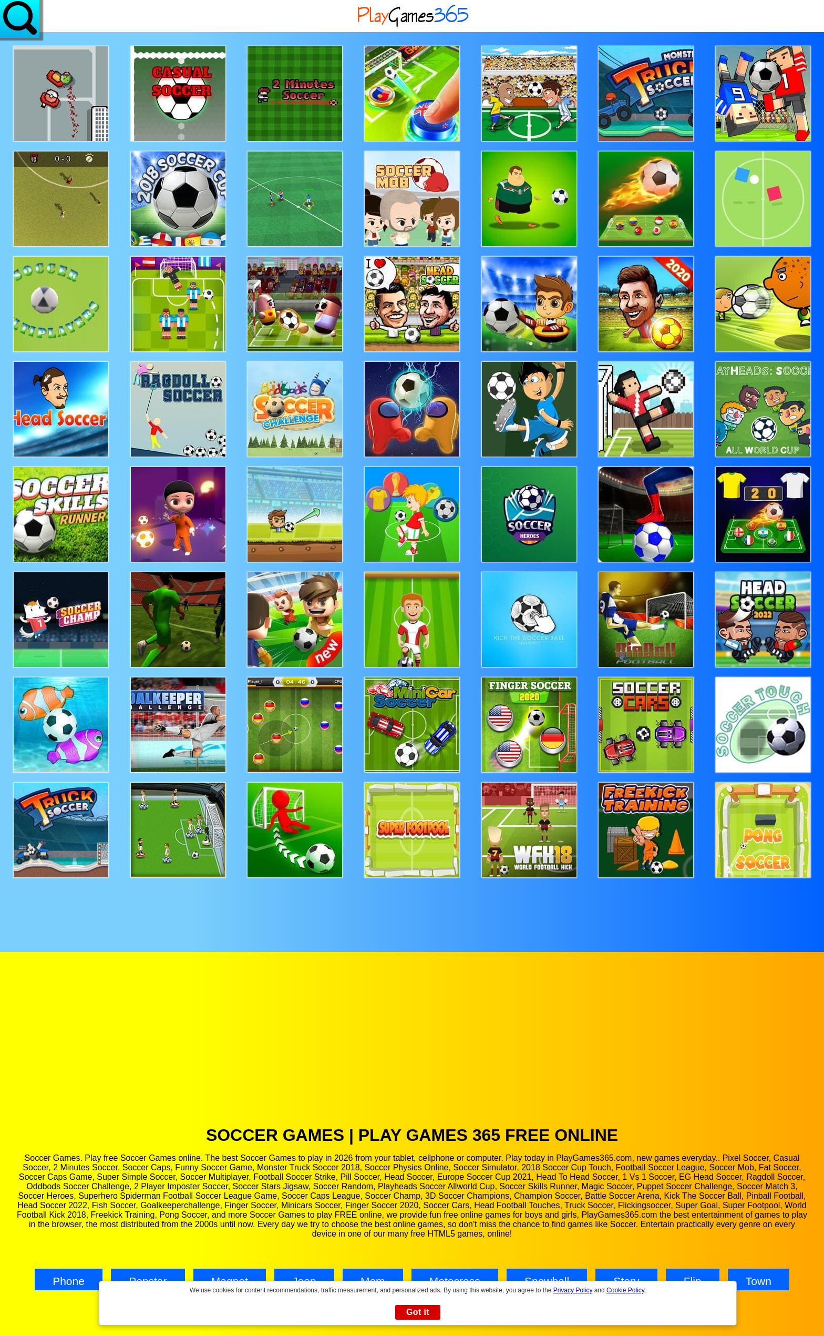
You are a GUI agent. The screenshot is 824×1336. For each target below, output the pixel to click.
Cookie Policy (625, 1290)
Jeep (304, 1281)
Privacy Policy (573, 1290)
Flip (693, 1281)
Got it (417, 1312)
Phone (69, 1281)
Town (758, 1281)
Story (626, 1281)
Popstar (148, 1281)
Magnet (229, 1281)
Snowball (546, 1281)
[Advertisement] (412, 1046)
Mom (372, 1281)
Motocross (454, 1281)
